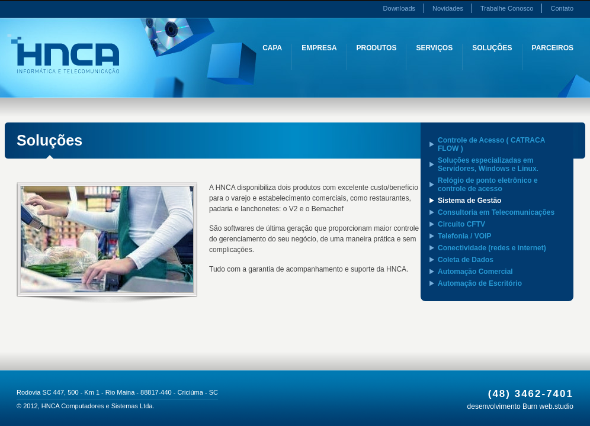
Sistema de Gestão (469, 200)
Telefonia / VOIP (464, 236)
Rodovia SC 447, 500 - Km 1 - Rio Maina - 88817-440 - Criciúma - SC (117, 392)
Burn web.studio (547, 406)
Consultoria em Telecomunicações (496, 212)
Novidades (447, 8)
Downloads (399, 8)
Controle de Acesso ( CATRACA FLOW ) (491, 144)
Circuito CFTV (461, 224)
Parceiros (552, 48)
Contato (561, 8)
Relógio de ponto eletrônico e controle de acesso (488, 184)
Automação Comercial (475, 271)
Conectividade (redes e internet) (492, 248)
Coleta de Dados (465, 260)
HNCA (63, 54)
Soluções (492, 48)
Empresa (319, 48)
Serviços (434, 48)
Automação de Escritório (480, 283)
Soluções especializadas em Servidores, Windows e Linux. (488, 164)
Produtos (377, 48)
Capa (272, 48)
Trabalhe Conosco (506, 8)
